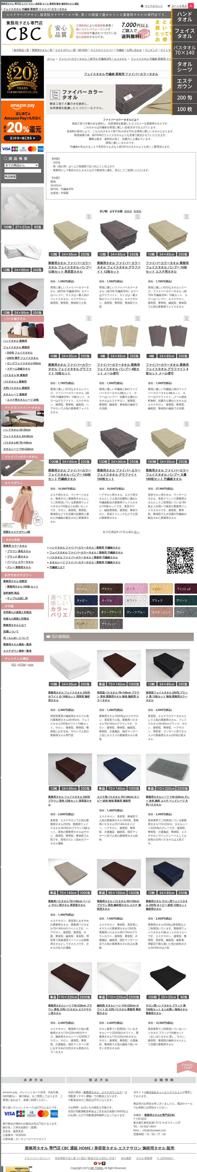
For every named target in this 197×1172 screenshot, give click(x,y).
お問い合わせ (134, 50)
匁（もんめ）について (16, 638)
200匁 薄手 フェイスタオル (23, 358)
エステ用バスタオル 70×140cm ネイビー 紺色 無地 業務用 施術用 (118, 799)
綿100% (83, 50)
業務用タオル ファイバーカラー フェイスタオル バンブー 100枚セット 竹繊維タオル (69, 474)
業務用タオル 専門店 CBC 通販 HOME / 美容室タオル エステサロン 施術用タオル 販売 (99, 1148)
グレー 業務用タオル (19, 567)
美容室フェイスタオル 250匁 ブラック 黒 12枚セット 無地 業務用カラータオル (167, 696)
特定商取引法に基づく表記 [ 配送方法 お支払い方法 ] (85, 1158)
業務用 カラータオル (15, 546)
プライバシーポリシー (37, 1158)
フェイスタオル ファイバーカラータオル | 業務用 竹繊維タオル (86, 552)
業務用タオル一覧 (42, 50)
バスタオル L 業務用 (15, 381)
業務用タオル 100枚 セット (23, 586)
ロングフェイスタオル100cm (24, 363)
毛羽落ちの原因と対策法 (17, 612)
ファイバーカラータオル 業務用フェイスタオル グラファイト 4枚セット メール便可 (167, 369)
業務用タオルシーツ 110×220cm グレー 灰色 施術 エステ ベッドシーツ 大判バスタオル (168, 800)
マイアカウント (154, 6)
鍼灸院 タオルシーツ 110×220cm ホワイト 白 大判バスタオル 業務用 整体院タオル (119, 1009)
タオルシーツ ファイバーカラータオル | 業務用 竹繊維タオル (84, 562)
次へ (136, 532)
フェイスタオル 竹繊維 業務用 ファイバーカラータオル (35, 9)
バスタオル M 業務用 (15, 375)
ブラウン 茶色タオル (19, 551)
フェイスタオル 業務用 (16, 347)
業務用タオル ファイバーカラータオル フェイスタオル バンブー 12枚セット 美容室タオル (70, 267)
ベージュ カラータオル (20, 562)
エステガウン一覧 (65, 50)
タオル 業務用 (144, 1158)
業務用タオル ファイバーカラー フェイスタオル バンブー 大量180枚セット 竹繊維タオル (167, 474)
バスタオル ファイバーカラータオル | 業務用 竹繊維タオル (83, 557)
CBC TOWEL (97, 1168)
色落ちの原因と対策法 (16, 618)
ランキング (151, 50)
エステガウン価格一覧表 (17, 651)
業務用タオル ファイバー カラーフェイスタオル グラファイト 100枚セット (118, 474)
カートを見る (179, 6)
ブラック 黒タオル (17, 556)
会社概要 (126, 1158)
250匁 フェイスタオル (20, 352)
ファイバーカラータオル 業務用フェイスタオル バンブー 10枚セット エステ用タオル (167, 267)
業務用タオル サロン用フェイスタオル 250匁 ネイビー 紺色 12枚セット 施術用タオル (167, 905)
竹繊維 (120, 50)
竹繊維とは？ (57, 567)
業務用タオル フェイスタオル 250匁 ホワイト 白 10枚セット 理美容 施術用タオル (69, 696)
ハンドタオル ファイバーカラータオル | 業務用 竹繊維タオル (84, 547)
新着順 (137, 211)
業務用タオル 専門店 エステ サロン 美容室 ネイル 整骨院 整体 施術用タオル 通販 (40, 3)
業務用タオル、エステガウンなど (103, 1092)
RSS (14, 665)
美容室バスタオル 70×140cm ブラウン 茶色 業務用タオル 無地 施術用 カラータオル (118, 696)
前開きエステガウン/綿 (16, 532)
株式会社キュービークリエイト (164, 1092)
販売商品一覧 (21, 50)
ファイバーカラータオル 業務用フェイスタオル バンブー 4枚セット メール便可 (118, 369)
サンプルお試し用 (17, 598)
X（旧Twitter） (166, 1158)
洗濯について (11, 631)
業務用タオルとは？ (14, 625)
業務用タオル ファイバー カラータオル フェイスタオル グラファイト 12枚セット (118, 267)
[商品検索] (22, 171)
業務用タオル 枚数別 (15, 581)
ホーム (51, 59)
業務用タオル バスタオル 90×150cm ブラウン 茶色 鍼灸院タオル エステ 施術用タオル (119, 905)
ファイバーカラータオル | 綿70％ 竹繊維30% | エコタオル (93, 59)
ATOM (21, 665)
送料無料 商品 (11, 593)
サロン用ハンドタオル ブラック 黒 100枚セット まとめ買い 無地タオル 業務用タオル (167, 1009)
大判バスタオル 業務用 (16, 388)
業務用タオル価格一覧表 (17, 644)
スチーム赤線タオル (18, 369)
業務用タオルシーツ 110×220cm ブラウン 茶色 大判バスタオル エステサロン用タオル (70, 1009)
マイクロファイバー (101, 50)
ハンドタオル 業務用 (15, 341)
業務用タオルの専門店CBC (159, 1115)
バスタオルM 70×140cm (17, 442)
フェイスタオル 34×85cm (18, 436)
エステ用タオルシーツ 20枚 (23, 400)
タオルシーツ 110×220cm (18, 449)
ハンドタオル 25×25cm (16, 430)
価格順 (128, 211)
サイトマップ (168, 50)
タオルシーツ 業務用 (15, 394)
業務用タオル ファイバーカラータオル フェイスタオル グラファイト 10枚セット (70, 369)
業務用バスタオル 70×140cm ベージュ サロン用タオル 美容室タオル (69, 903)
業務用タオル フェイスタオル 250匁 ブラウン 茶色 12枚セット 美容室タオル (70, 800)
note (30, 665)
